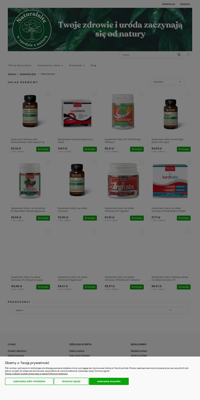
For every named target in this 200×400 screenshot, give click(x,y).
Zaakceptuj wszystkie (109, 381)
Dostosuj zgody (71, 381)
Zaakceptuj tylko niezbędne (29, 381)
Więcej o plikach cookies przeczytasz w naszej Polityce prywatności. (36, 373)
